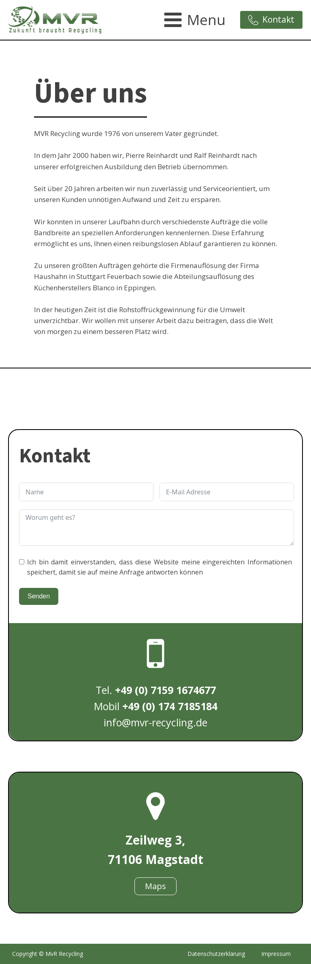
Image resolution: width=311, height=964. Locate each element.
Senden (39, 596)
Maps (155, 886)
